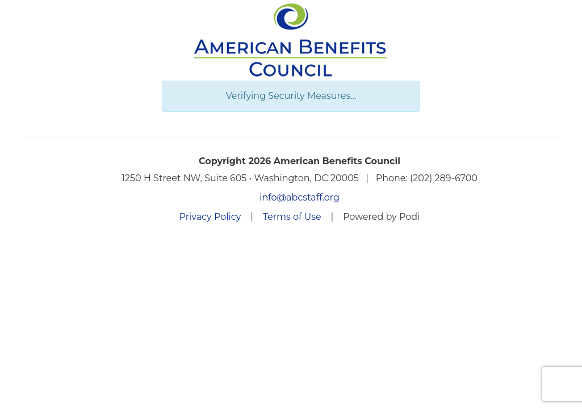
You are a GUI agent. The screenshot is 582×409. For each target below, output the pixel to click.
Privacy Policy (210, 216)
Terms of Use (292, 216)
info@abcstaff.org (299, 197)
